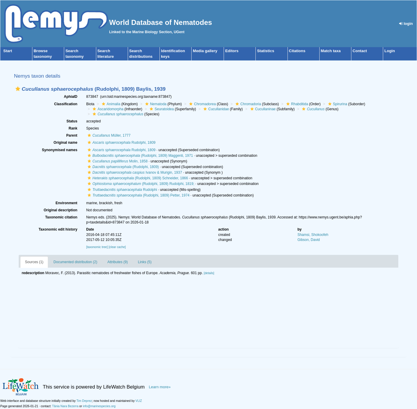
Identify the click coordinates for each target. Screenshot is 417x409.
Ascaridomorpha (107, 109)
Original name (65, 142)
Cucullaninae (262, 109)
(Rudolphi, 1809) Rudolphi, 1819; (140, 184)
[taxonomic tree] (97, 247)
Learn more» (160, 387)
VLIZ (138, 400)
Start (7, 51)
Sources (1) (34, 262)
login (406, 23)
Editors (231, 51)
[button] (18, 88)
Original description (60, 210)
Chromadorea (202, 104)
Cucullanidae (215, 109)
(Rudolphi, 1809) (122, 167)
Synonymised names (59, 150)
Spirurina (337, 104)
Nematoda (155, 104)
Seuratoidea (161, 109)
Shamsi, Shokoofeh (312, 235)
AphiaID (70, 97)
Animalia (110, 104)
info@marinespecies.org (99, 406)
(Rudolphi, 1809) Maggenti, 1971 (139, 156)
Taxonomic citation (61, 217)
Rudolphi (121, 190)
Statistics (265, 51)
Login (389, 51)
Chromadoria (247, 104)
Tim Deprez (84, 400)
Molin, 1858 (116, 161)
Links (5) (144, 262)
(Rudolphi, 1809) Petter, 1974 (137, 195)
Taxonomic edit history (58, 229)
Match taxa (331, 51)
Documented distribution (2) (75, 262)
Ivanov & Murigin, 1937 (134, 172)
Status (72, 121)
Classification (65, 104)
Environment (66, 203)
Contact (360, 51)
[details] (209, 273)
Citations (297, 51)
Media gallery (205, 51)
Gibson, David (308, 240)
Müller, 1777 (108, 135)
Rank (73, 128)
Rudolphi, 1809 (120, 142)
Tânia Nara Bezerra (65, 406)
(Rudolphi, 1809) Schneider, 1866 (137, 178)
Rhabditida (296, 104)
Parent (71, 135)
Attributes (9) (117, 262)
